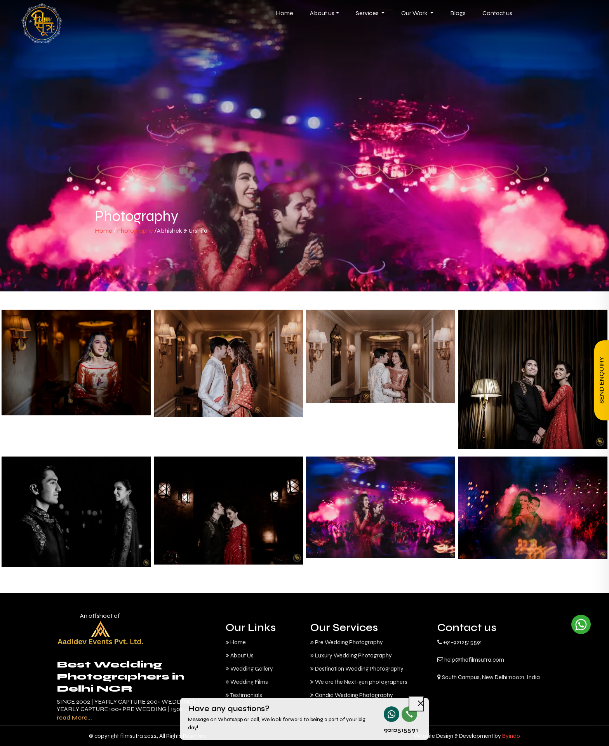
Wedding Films (247, 681)
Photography (135, 230)
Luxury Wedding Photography (351, 655)
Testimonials (244, 695)
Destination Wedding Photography (357, 668)
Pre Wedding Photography (346, 642)
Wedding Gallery (249, 668)
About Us (240, 655)
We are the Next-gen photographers (358, 681)
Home (103, 230)
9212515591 (391, 730)
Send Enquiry (601, 380)
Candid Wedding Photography (351, 695)
